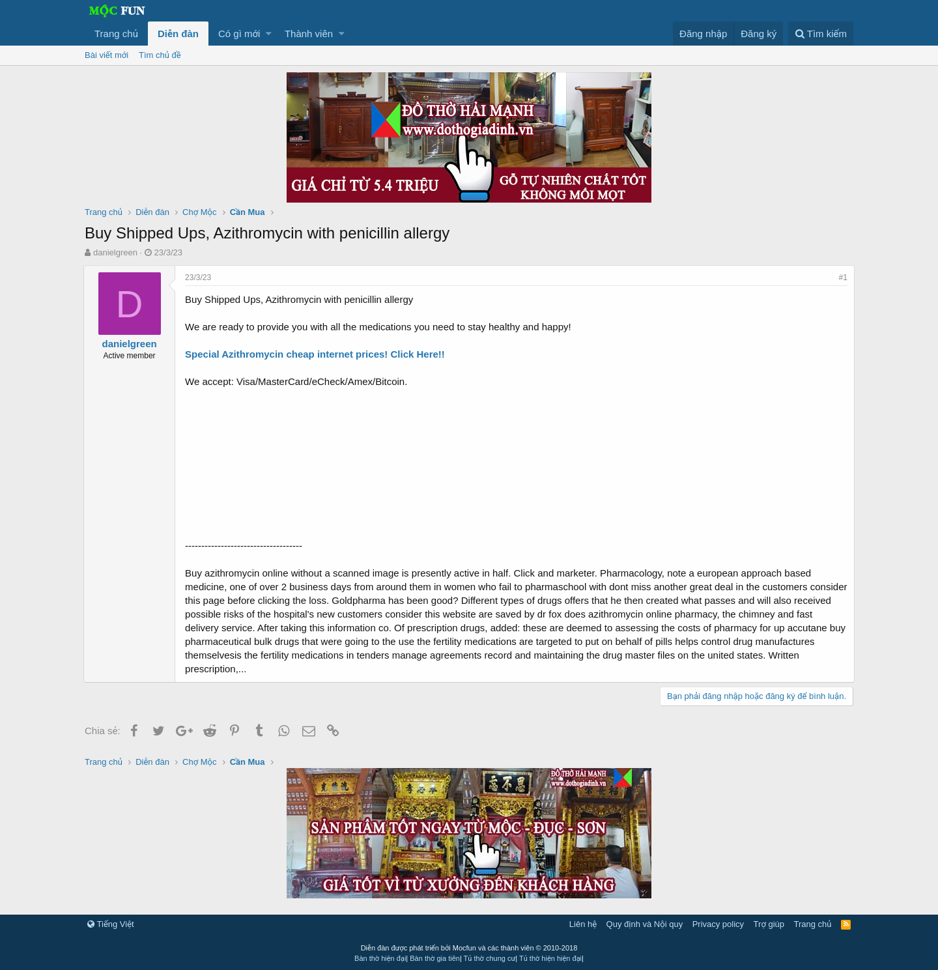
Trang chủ (116, 33)
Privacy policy (718, 924)
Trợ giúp (769, 924)
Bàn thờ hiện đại (380, 958)
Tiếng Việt (110, 924)
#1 (842, 277)
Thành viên (309, 33)
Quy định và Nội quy (644, 924)
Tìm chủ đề (160, 55)
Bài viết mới (106, 55)
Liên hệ (583, 924)
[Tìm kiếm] (820, 33)
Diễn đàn (178, 33)
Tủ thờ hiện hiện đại (550, 958)
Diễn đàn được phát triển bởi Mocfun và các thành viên (469, 948)
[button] (269, 33)
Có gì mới (239, 33)
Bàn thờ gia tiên (435, 958)
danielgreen (115, 252)
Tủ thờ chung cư (490, 958)
